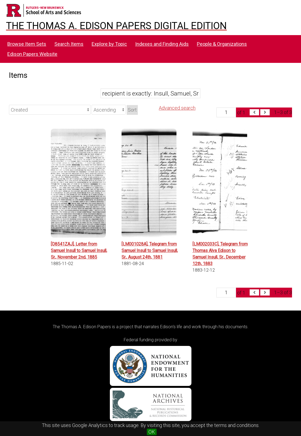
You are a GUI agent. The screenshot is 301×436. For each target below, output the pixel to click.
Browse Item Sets (26, 44)
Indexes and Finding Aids (162, 44)
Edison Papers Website (32, 54)
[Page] (226, 112)
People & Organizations (222, 44)
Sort (132, 110)
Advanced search (177, 108)
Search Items (68, 44)
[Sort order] (109, 110)
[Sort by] (50, 110)
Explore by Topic (109, 44)
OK (151, 432)
